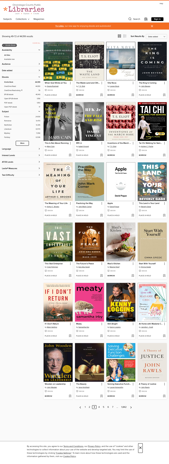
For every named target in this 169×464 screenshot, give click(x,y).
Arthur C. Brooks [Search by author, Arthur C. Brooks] (53, 207)
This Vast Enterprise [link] (54, 264)
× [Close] (140, 448)
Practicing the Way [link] (84, 203)
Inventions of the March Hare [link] (119, 143)
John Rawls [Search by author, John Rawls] (145, 387)
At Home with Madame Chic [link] (151, 324)
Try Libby (59, 26)
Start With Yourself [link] (147, 264)
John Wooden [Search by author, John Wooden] (52, 387)
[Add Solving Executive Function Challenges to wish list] (132, 396)
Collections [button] (23, 19)
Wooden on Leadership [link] (55, 384)
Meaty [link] (79, 324)
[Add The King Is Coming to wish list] (164, 95)
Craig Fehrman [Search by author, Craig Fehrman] (52, 267)
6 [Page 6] (108, 407)
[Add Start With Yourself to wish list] (164, 276)
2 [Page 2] (89, 407)
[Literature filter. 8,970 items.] (22, 129)
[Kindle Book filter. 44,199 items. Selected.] (22, 82)
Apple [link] (110, 203)
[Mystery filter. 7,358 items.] (22, 133)
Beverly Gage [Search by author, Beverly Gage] (146, 207)
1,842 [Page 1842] (124, 407)
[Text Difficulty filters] (21, 175)
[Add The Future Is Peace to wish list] (101, 276)
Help (161, 4)
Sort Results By (137, 36)
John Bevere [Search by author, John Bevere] (145, 86)
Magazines (39, 19)
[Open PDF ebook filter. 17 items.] (22, 107)
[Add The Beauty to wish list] (101, 396)
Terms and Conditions (73, 446)
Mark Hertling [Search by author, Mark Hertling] (52, 327)
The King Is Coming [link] (147, 83)
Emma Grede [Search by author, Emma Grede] (146, 267)
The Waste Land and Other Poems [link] (88, 83)
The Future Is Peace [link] (85, 264)
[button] (134, 19)
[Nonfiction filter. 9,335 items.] (22, 125)
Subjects (7, 19)
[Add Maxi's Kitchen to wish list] (132, 276)
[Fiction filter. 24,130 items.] (22, 116)
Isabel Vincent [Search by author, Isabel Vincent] (83, 146)
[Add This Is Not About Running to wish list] (70, 155)
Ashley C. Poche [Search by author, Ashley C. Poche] (147, 146)
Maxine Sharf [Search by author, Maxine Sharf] (114, 267)
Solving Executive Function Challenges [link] (119, 384)
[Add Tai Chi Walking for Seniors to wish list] (164, 155)
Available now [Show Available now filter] (9, 59)
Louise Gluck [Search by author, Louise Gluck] (114, 86)
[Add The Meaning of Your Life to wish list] (70, 215)
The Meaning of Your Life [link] (56, 203)
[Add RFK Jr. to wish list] (101, 155)
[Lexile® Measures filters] (21, 168)
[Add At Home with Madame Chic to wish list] (164, 336)
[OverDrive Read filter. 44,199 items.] (22, 86)
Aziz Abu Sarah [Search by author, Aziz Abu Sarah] (84, 267)
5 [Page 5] (103, 407)
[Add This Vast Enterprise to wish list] (70, 276)
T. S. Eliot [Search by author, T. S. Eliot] (81, 86)
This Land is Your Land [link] (149, 203)
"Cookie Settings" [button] (63, 453)
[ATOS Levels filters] (21, 162)
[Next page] (131, 407)
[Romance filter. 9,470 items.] (22, 120)
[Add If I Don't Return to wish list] (70, 336)
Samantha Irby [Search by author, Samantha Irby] (83, 327)
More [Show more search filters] (22, 143)
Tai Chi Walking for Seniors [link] (151, 143)
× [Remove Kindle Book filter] (3, 45)
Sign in (157, 19)
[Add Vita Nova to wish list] (132, 95)
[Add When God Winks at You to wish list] (70, 95)
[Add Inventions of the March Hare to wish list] (132, 155)
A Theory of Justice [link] (147, 384)
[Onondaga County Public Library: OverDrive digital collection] (23, 9)
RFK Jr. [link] (79, 143)
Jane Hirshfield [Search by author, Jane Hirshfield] (83, 387)
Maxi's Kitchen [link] (113, 264)
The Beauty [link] (81, 384)
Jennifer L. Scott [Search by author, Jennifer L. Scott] (147, 327)
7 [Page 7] (112, 407)
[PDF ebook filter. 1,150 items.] (22, 103)
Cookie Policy (69, 456)
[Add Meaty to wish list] (101, 336)
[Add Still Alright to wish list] (132, 336)
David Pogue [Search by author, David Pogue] (114, 207)
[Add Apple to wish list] (132, 215)
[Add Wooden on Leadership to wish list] (70, 396)
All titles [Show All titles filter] (7, 55)
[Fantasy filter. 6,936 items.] (22, 137)
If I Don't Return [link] (52, 324)
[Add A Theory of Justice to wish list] (164, 396)
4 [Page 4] (99, 407)
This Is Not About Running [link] (57, 143)
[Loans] (146, 19)
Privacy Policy (94, 446)
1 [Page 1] (85, 407)
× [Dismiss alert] (152, 26)
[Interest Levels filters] (21, 155)
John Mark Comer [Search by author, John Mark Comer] (85, 207)
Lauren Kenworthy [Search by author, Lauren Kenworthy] (116, 387)
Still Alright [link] (112, 324)
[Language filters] (21, 149)
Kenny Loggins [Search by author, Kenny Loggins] (115, 327)
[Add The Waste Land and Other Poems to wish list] (101, 95)
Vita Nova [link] (111, 83)
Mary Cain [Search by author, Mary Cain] (51, 146)
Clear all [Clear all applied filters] (36, 43)
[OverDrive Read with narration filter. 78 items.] (22, 90)
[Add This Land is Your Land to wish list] (164, 215)
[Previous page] (80, 407)
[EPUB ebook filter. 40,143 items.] (22, 94)
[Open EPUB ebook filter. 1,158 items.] (22, 98)
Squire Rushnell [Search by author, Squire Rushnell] (52, 86)
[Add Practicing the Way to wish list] (101, 215)
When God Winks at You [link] (56, 83)
